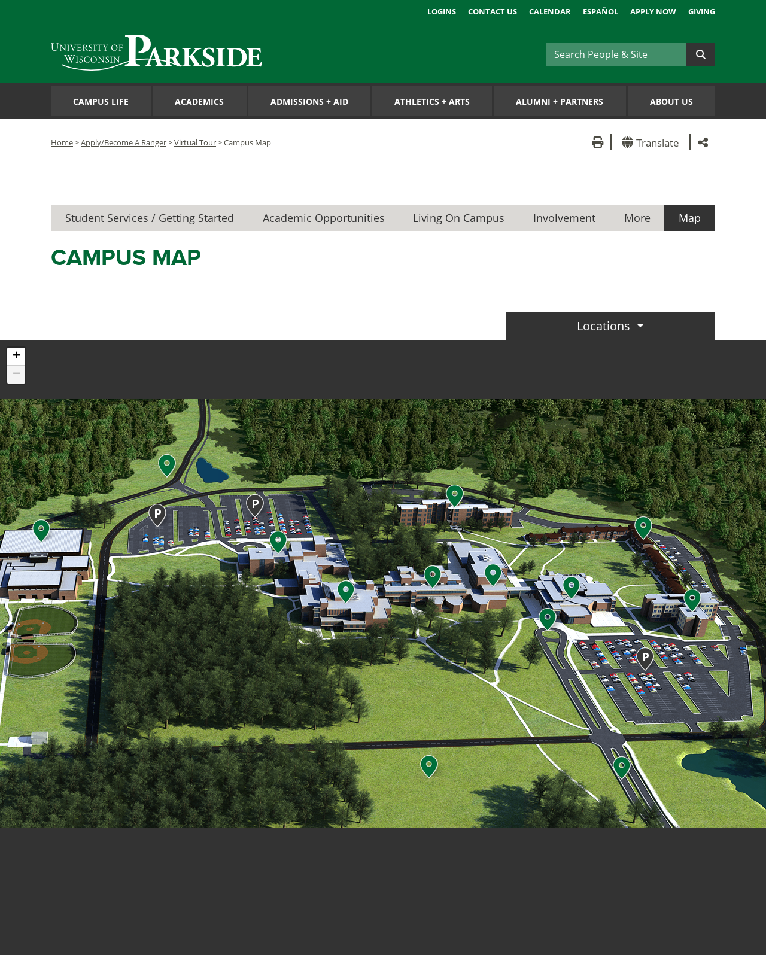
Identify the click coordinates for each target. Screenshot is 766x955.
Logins (441, 11)
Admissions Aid (309, 101)
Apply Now (653, 11)
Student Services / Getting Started (149, 218)
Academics (199, 101)
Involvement (564, 218)
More (637, 218)
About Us (671, 101)
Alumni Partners (559, 101)
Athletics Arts (432, 101)
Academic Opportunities (324, 218)
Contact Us (492, 11)
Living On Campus (458, 218)
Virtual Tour (195, 142)
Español (600, 11)
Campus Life (101, 101)
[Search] (616, 54)
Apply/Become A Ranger (123, 142)
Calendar (550, 11)
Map (690, 218)
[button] (653, 142)
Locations (605, 326)
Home (62, 142)
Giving (701, 11)
